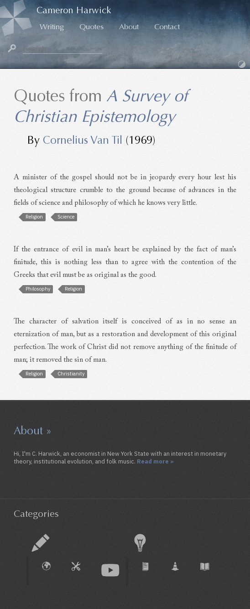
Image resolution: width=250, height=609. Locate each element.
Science (65, 216)
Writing (52, 26)
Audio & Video (110, 570)
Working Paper (180, 571)
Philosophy (38, 289)
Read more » (155, 461)
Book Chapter (209, 571)
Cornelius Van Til (82, 140)
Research (140, 543)
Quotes (91, 26)
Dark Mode (241, 64)
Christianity (70, 373)
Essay (40, 543)
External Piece (51, 571)
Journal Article (150, 571)
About (129, 26)
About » (33, 430)
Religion (34, 216)
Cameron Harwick (73, 10)
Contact (167, 26)
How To (81, 571)
